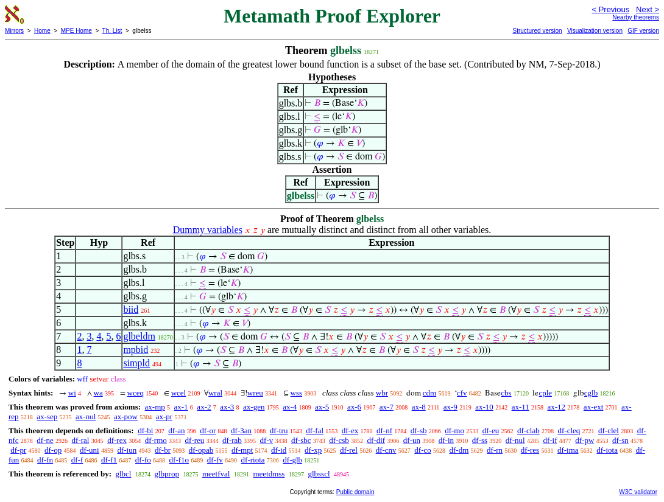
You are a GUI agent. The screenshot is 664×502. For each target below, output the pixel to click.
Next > (647, 9)
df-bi (145, 430)
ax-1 (181, 406)
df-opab (201, 450)
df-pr (18, 450)
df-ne (45, 440)
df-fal (314, 430)
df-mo (454, 430)
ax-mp (155, 406)
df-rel (349, 450)
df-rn (495, 450)
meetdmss (268, 473)
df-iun (126, 450)
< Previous (610, 9)
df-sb (419, 430)
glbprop (166, 473)
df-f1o (179, 459)
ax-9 (450, 406)
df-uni (89, 450)
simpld (136, 363)
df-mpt (242, 450)
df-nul (515, 440)
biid (130, 309)
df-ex (350, 430)
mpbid (135, 349)
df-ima (568, 450)
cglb (591, 392)
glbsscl (319, 473)
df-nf (384, 430)
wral (215, 392)
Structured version (537, 30)
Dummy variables (207, 230)
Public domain (355, 492)
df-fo (143, 459)
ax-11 (520, 406)
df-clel (608, 430)
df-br (163, 450)
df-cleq (568, 430)
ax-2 (204, 406)
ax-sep (47, 416)
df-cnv (386, 450)
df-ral (81, 440)
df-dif (376, 440)
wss (297, 392)
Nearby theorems (635, 17)
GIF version (643, 30)
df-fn (45, 459)
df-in (446, 440)
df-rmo (156, 440)
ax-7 (387, 406)
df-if (550, 440)
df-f (77, 459)
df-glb (292, 459)
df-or (208, 430)
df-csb (339, 440)
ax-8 (419, 406)
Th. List (112, 30)
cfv (462, 392)
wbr (382, 392)
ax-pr (164, 416)
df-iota (607, 450)
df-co (422, 450)
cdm (429, 392)
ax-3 (227, 406)
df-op (53, 450)
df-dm (459, 450)
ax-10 (484, 406)
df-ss (479, 440)
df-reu (195, 440)
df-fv (215, 459)
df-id (278, 450)
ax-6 (354, 406)
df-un (411, 440)
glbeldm (139, 336)
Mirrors (14, 30)
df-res (530, 450)
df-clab (528, 430)
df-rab (232, 440)
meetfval (216, 473)
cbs (506, 392)
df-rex (117, 440)
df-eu (490, 430)
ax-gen (253, 406)
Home (42, 30)
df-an (176, 430)
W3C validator (638, 492)
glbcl (123, 473)
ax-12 (557, 406)
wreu (255, 392)
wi (72, 392)
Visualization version (595, 30)
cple (545, 392)
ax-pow (126, 416)
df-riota (253, 459)
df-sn (620, 440)
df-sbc (301, 440)
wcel (178, 392)
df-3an (241, 430)
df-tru (279, 430)
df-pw (584, 440)
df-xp (313, 450)
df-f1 (109, 459)
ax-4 (290, 406)
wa (98, 392)
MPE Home (76, 30)
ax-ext (593, 406)
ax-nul (86, 416)
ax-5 (322, 406)
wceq (135, 392)
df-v (267, 440)
